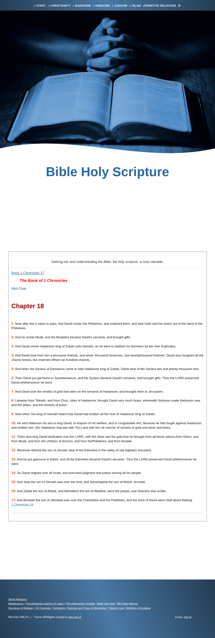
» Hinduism (101, 5)
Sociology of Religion (20, 608)
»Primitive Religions (159, 5)
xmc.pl (187, 617)
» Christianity (59, 5)
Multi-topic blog (106, 603)
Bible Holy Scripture (107, 171)
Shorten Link (116, 608)
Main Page (18, 288)
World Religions (17, 599)
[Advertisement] (107, 223)
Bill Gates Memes (127, 603)
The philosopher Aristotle (80, 603)
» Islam (135, 5)
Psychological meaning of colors (45, 603)
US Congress (43, 608)
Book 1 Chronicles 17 (27, 273)
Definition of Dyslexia (138, 608)
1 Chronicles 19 (22, 504)
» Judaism (119, 5)
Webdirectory (16, 603)
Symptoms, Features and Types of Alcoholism (80, 608)
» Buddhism (82, 5)
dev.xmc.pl (75, 617)
